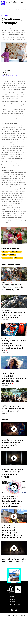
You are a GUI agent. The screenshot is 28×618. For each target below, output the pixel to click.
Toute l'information (14, 604)
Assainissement (8, 310)
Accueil (3, 9)
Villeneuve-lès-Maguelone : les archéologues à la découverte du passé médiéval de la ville (11, 532)
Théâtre (3, 496)
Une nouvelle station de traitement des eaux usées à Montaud (13, 315)
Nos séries (12, 601)
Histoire (8, 525)
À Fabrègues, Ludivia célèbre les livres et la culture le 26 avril (12, 287)
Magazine (12, 599)
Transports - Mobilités (16, 251)
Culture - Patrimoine (6, 68)
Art (2, 338)
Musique (3, 467)
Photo (5, 338)
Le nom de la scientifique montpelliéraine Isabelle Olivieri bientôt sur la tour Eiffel (13, 378)
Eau (2, 310)
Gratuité (4, 254)
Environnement (6, 70)
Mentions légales (12, 615)
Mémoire (3, 525)
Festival (3, 282)
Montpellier (6, 72)
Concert (8, 467)
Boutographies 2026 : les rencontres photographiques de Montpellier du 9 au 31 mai (13, 345)
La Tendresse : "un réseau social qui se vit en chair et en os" (12, 408)
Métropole (5, 251)
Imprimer (14, 26)
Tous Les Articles (12, 9)
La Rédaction (23, 615)
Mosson (6, 74)
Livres (8, 282)
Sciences (3, 371)
